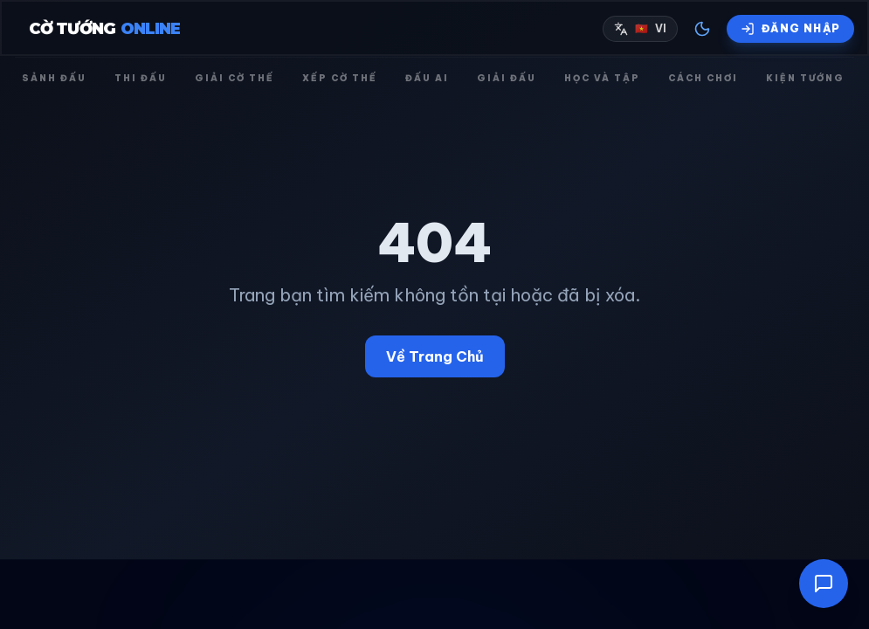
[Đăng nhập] (790, 29)
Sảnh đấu (54, 78)
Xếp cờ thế (339, 78)
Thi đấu (140, 78)
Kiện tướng (805, 78)
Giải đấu (506, 78)
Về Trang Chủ (435, 356)
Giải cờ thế (234, 78)
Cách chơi (703, 78)
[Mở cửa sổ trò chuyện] (823, 583)
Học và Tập (602, 78)
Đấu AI (427, 78)
